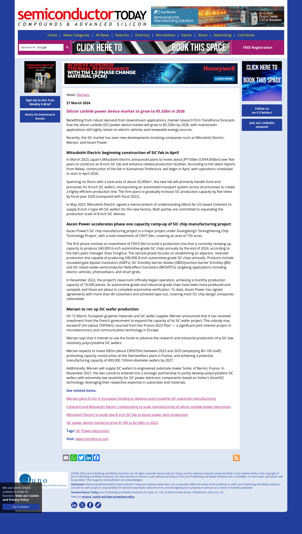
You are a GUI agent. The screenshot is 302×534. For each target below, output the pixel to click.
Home (52, 35)
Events (186, 35)
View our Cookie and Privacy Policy (21, 498)
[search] (41, 48)
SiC (78, 431)
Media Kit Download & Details (40, 116)
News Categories (76, 35)
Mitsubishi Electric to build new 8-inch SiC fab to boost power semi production (127, 414)
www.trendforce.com (92, 439)
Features (122, 35)
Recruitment (165, 35)
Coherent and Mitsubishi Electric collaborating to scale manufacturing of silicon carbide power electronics (148, 406)
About (203, 35)
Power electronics (95, 431)
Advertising (222, 35)
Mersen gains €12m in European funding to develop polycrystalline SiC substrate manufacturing (141, 398)
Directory (142, 35)
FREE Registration (257, 47)
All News (102, 35)
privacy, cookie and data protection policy (108, 496)
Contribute (246, 35)
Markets (83, 94)
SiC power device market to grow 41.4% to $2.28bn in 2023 (112, 422)
